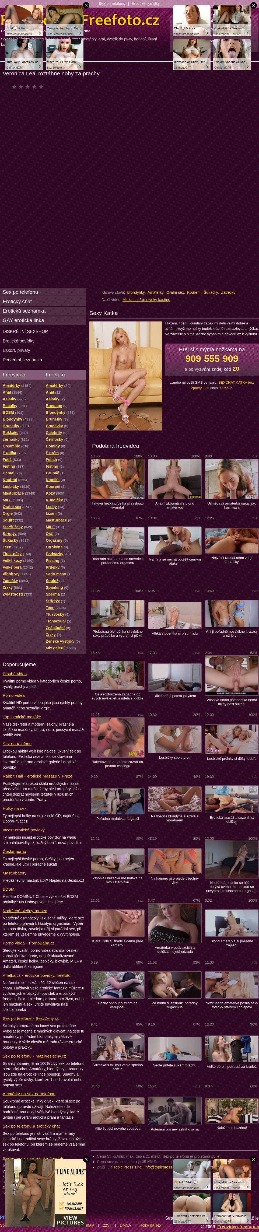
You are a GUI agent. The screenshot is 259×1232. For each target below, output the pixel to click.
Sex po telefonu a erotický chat (31, 1126)
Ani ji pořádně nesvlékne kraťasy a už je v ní (232, 633)
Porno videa (14, 695)
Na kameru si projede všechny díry (175, 880)
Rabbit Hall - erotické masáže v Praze (37, 776)
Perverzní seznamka (22, 359)
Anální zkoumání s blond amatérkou (174, 505)
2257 (107, 1225)
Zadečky (228, 292)
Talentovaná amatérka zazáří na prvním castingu (117, 764)
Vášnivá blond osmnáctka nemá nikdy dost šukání (231, 702)
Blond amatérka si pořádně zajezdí (232, 943)
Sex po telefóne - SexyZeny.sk (31, 1018)
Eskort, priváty (16, 350)
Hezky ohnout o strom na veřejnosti (117, 1005)
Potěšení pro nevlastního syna (175, 1129)
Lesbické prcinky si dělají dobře (232, 759)
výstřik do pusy (119, 39)
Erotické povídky (146, 3)
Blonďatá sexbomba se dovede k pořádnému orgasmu (118, 561)
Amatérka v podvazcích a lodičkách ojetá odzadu (175, 950)
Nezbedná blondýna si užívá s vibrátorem (175, 818)
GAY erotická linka (23, 320)
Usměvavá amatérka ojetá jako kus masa (231, 505)
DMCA (125, 1225)
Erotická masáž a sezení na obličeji (232, 820)
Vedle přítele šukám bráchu (174, 1065)
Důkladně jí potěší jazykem (174, 696)
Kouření (194, 292)
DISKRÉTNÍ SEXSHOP (25, 331)
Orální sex (175, 292)
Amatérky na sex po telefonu (29, 1093)
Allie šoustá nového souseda (118, 1128)
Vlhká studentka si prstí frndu (175, 633)
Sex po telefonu (112, 3)
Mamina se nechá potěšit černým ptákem (175, 561)
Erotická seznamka (24, 311)
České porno (14, 851)
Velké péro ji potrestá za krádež (232, 1067)
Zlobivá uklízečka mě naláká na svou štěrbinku (118, 880)
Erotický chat (17, 301)
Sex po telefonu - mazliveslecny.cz (34, 1056)
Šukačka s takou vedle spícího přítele (118, 1067)
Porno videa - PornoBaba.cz (28, 943)
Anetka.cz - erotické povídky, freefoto (37, 975)
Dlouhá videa (15, 673)
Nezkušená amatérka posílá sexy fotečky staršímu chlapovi (232, 1005)
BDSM (9, 889)
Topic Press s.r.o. (128, 1167)
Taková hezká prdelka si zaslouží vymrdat (118, 505)
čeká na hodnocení (29, 86)
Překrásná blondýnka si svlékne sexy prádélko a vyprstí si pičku (118, 633)
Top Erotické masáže (22, 717)
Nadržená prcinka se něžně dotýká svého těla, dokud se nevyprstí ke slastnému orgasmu (232, 887)
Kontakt (87, 1225)
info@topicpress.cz (161, 1167)
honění (140, 39)
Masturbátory (14, 873)
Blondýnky (135, 292)
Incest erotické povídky (24, 830)
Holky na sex (15, 808)
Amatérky (155, 292)
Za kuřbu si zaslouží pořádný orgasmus (174, 1005)
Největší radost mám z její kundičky (231, 560)
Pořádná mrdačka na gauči (117, 819)
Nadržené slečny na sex (25, 910)
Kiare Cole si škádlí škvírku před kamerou (117, 943)
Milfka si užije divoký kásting (146, 300)
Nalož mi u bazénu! (231, 1128)
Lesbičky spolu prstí (174, 757)
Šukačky (211, 292)
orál (102, 39)
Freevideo (14, 374)
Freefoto (55, 374)
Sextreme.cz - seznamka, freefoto (33, 1158)
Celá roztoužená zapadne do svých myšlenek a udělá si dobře (117, 696)
